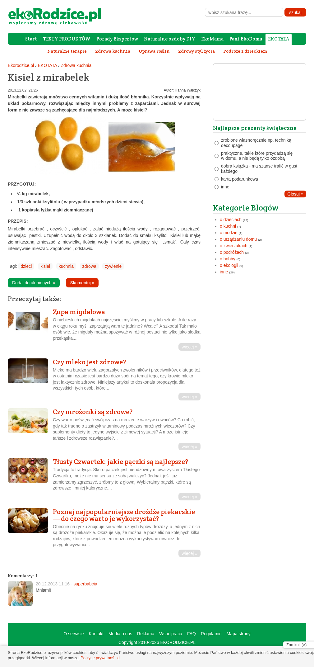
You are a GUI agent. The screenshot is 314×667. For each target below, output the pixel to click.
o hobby (227, 258)
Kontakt (96, 633)
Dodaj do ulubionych (33, 282)
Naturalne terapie (67, 51)
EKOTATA (278, 39)
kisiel (45, 266)
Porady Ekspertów (117, 39)
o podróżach (232, 252)
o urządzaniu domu (238, 239)
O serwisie (73, 633)
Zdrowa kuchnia (76, 65)
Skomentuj (82, 282)
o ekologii (229, 265)
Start (31, 39)
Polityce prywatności (100, 657)
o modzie (229, 232)
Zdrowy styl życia (196, 51)
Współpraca (170, 633)
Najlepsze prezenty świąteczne (255, 127)
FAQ (191, 633)
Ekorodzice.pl (21, 65)
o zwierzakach (233, 245)
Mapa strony (239, 633)
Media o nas (120, 633)
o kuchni (228, 226)
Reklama (145, 633)
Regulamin (211, 633)
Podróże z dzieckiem (245, 51)
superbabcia (85, 583)
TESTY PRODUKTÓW (66, 39)
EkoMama (212, 39)
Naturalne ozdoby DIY (169, 39)
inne (224, 271)
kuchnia (66, 266)
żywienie (113, 266)
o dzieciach (231, 219)
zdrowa (89, 266)
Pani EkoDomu (245, 39)
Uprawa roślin (154, 51)
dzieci (26, 266)
